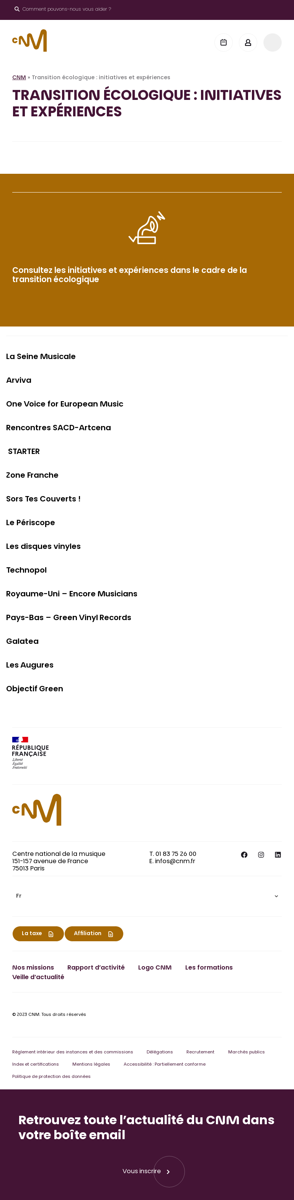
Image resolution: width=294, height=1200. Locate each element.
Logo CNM (155, 968)
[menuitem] (147, 896)
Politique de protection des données (51, 1077)
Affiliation (87, 934)
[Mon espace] (248, 42)
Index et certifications (35, 1065)
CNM (19, 78)
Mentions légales (91, 1065)
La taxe (32, 934)
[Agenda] (223, 42)
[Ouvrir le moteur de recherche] (62, 10)
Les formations (209, 968)
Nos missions (33, 968)
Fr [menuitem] (18, 896)
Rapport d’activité (96, 968)
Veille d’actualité (38, 978)
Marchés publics (246, 1052)
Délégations (160, 1052)
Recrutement (200, 1052)
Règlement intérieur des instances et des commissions (72, 1052)
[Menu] (272, 42)
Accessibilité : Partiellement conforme (165, 1065)
